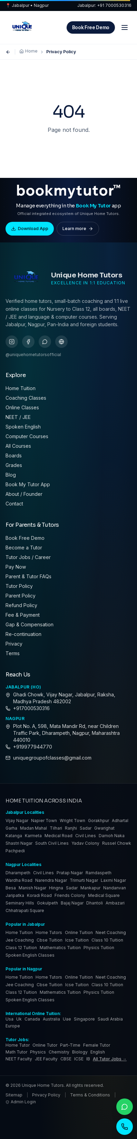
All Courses (18, 446)
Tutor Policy (19, 586)
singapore (84, 1019)
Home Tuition (21, 388)
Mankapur (90, 887)
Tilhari (56, 828)
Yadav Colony (85, 843)
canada (32, 1019)
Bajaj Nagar (72, 902)
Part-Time (70, 1045)
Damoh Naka (112, 835)
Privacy (14, 644)
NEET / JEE (18, 417)
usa (9, 1019)
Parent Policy (21, 596)
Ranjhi (71, 828)
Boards (14, 455)
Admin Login (21, 1101)
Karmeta (33, 835)
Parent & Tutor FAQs (28, 576)
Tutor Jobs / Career (28, 557)
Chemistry (59, 1052)
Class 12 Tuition (21, 947)
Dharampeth (18, 872)
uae (67, 1019)
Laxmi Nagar (113, 880)
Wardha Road (19, 880)
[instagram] (12, 341)
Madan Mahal (33, 828)
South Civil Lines (52, 843)
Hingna (56, 887)
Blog (11, 475)
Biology (80, 1052)
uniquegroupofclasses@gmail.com (52, 758)
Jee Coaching (20, 940)
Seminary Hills (20, 902)
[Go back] (8, 52)
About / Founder (24, 494)
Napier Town (44, 820)
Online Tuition (79, 932)
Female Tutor (96, 1045)
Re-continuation (23, 634)
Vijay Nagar (17, 820)
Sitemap (14, 1094)
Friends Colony (70, 895)
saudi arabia (110, 1019)
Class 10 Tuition (107, 940)
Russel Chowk (116, 843)
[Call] (124, 1126)
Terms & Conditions (90, 1094)
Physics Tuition (99, 947)
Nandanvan (114, 887)
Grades (14, 465)
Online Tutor (44, 1045)
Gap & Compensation (29, 624)
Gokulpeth (47, 902)
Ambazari (115, 902)
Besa (11, 887)
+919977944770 (32, 747)
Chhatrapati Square (25, 910)
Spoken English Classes (30, 955)
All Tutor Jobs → (110, 1058)
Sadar (85, 828)
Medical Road (58, 835)
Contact (14, 503)
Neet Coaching (111, 932)
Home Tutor (18, 1045)
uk (19, 1019)
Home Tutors (49, 932)
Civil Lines (85, 835)
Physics (38, 1052)
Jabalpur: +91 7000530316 (104, 5)
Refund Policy (21, 605)
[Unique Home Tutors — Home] (22, 27)
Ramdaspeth (98, 872)
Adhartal (120, 820)
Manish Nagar (32, 887)
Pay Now (16, 567)
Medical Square (104, 895)
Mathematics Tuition (60, 947)
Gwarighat (104, 828)
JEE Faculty (46, 1058)
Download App (29, 228)
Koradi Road (39, 895)
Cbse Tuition (49, 940)
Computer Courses (27, 436)
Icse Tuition (77, 940)
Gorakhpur (98, 820)
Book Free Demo (90, 27)
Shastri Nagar (19, 843)
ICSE (79, 1058)
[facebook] (28, 341)
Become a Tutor (24, 547)
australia (51, 1019)
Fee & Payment (23, 615)
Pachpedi (15, 850)
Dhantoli (94, 902)
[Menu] (124, 27)
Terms (13, 653)
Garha (11, 828)
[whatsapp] (45, 341)
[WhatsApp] (124, 1106)
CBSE (65, 1058)
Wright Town (72, 820)
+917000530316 (31, 708)
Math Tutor (16, 1052)
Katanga (14, 835)
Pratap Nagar (70, 872)
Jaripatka (15, 895)
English (97, 1052)
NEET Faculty (19, 1058)
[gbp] (61, 341)
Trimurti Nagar (84, 880)
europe (13, 1025)
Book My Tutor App (28, 484)
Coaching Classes (26, 398)
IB (88, 1058)
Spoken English (23, 427)
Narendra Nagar (51, 880)
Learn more (77, 228)
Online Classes (22, 407)
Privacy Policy (46, 1094)
